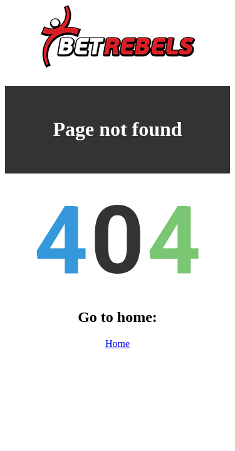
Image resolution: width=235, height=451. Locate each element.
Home (117, 343)
